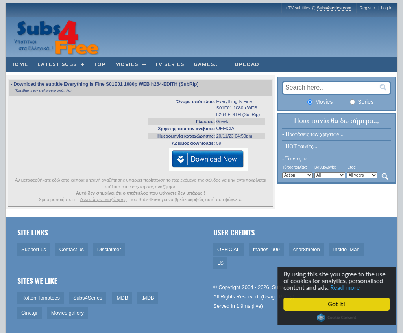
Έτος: (352, 167)
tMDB (147, 298)
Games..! (206, 64)
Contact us (71, 249)
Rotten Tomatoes (40, 298)
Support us (33, 249)
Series (361, 102)
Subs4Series (87, 298)
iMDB (122, 298)
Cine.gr (29, 313)
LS (220, 263)
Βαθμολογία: (325, 167)
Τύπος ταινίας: (294, 167)
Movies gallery (67, 313)
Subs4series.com (334, 8)
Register (367, 8)
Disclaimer (109, 249)
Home (19, 64)
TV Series (169, 64)
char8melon (306, 249)
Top (99, 64)
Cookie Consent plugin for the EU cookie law (337, 317)
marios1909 (266, 249)
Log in (386, 8)
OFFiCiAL (226, 128)
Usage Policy (278, 297)
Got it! (337, 304)
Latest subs (57, 64)
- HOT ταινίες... (299, 146)
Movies (126, 64)
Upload (247, 64)
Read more (346, 287)
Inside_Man (346, 249)
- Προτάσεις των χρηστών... (313, 134)
